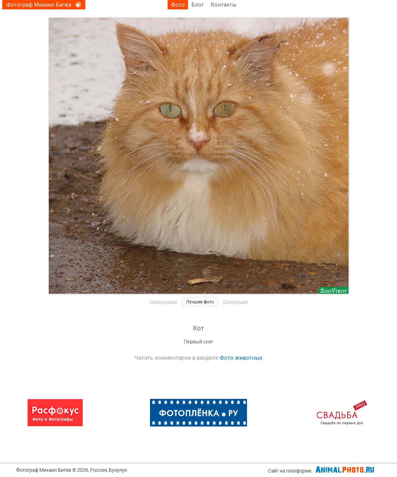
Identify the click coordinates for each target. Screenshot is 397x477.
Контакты (224, 4)
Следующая (235, 301)
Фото (178, 4)
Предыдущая (163, 301)
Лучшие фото (200, 301)
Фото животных (241, 357)
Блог (197, 4)
